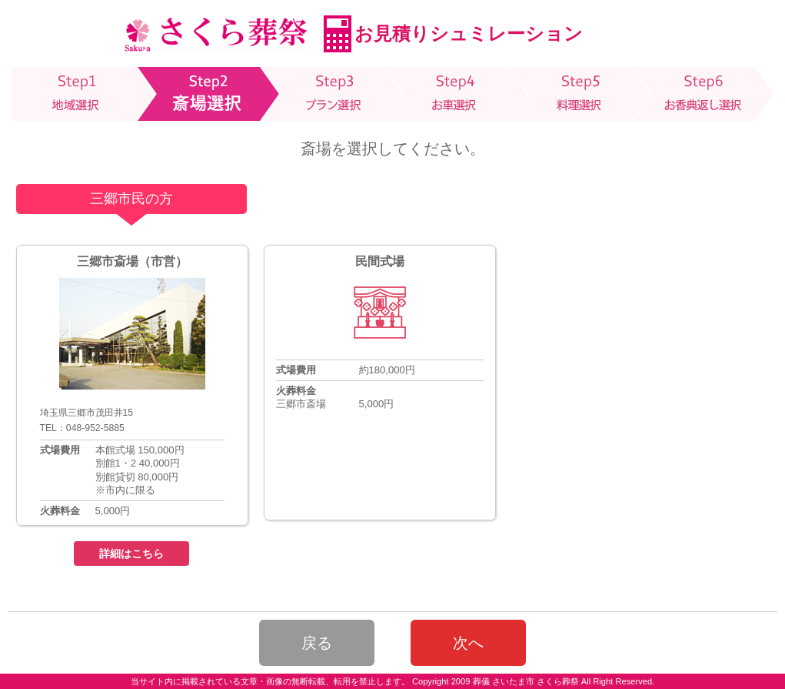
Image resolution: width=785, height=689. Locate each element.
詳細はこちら (131, 553)
